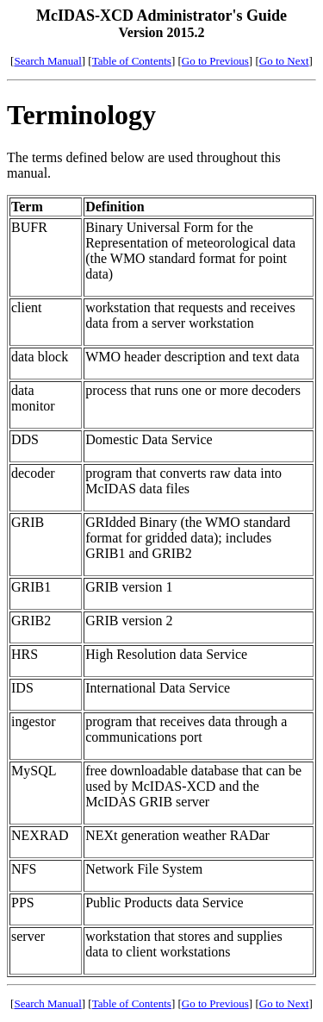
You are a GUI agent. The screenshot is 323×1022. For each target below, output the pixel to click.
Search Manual (47, 60)
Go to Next (284, 60)
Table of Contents (131, 60)
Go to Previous (215, 60)
